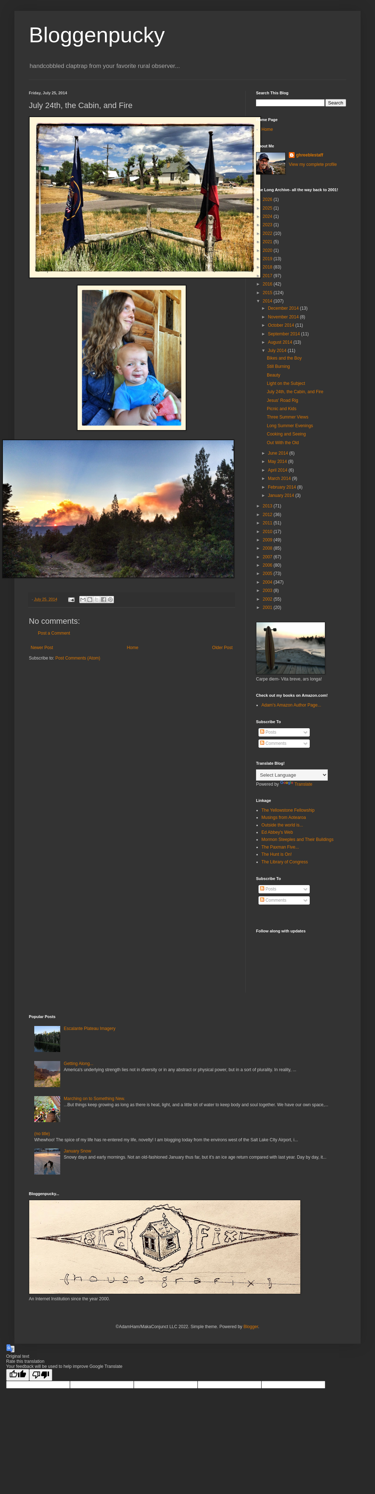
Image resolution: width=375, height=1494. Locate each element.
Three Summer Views (287, 417)
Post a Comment (54, 633)
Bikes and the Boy (284, 358)
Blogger (250, 1326)
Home (132, 647)
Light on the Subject (286, 383)
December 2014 (284, 308)
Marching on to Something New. (94, 1098)
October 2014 (281, 325)
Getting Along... (78, 1063)
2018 (268, 267)
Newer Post (42, 647)
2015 (268, 292)
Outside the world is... (282, 825)
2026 (268, 199)
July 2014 (278, 350)
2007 (268, 556)
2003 (268, 590)
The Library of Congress (284, 861)
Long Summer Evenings (290, 425)
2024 (268, 216)
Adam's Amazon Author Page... (291, 705)
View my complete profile (313, 164)
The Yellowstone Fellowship (287, 810)
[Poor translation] (40, 1375)
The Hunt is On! (276, 854)
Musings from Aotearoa (283, 817)
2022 (268, 233)
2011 (268, 522)
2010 (268, 531)
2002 (268, 599)
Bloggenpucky (97, 35)
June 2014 (278, 453)
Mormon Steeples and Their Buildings (297, 839)
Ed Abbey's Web (277, 832)
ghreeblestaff (309, 155)
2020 (268, 250)
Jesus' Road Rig (282, 400)
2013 (268, 505)
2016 (268, 284)
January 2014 (281, 495)
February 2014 (282, 487)
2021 (268, 241)
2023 (268, 224)
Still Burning (278, 366)
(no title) (42, 1133)
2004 (268, 582)
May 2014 (278, 461)
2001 (268, 607)
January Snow (77, 1151)
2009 (268, 539)
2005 (268, 573)
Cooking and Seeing (286, 434)
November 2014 (284, 316)
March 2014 (280, 478)
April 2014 (278, 470)
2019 (268, 258)
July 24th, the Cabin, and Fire (295, 391)
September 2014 (284, 333)
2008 (268, 548)
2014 (268, 301)
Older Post (222, 647)
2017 (268, 275)
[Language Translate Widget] (292, 775)
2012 (268, 514)
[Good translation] (17, 1375)
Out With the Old (283, 442)
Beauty (273, 375)
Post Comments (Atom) (77, 658)
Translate (296, 784)
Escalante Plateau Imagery (89, 1028)
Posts (268, 732)
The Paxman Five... (280, 847)
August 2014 (281, 342)
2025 (268, 208)
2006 (268, 565)
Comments (273, 743)
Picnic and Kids (281, 408)
